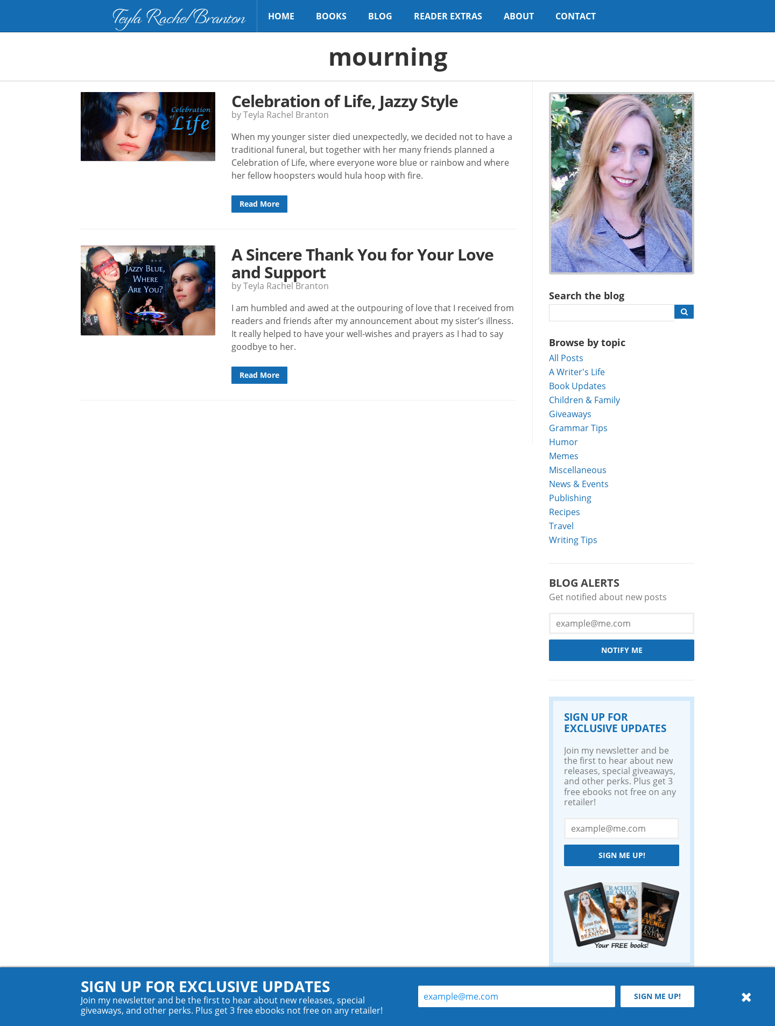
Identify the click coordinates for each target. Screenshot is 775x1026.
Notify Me (622, 650)
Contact (575, 16)
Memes (564, 455)
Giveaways (570, 413)
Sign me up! (621, 855)
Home (281, 16)
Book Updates (577, 385)
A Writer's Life (577, 371)
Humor (563, 441)
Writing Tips (573, 539)
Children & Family (584, 399)
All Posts (566, 357)
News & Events (579, 483)
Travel (561, 525)
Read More (259, 204)
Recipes (564, 511)
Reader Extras (448, 16)
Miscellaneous (578, 469)
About (519, 16)
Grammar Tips (578, 427)
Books (331, 16)
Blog (380, 16)
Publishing (570, 497)
